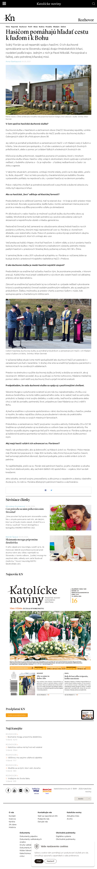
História (12, 827)
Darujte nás (43, 822)
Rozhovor (23, 27)
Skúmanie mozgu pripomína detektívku (25, 737)
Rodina (41, 27)
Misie (35, 27)
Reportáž (14, 27)
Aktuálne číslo (73, 816)
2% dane (12, 825)
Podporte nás (43, 819)
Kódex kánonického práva (31, 850)
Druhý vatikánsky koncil (30, 845)
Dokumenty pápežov (29, 836)
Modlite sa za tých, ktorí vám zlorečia (24, 768)
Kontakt (12, 816)
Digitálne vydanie (63, 836)
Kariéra (12, 822)
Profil (30, 27)
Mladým (56, 27)
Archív (80, 799)
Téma (8, 27)
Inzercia (12, 819)
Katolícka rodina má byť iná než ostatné (25, 747)
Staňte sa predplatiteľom (17, 715)
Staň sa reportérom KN (47, 816)
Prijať (39, 861)
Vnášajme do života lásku (19, 778)
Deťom (63, 27)
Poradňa (49, 27)
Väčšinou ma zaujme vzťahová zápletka (25, 758)
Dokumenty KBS (26, 848)
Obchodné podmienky (65, 839)
